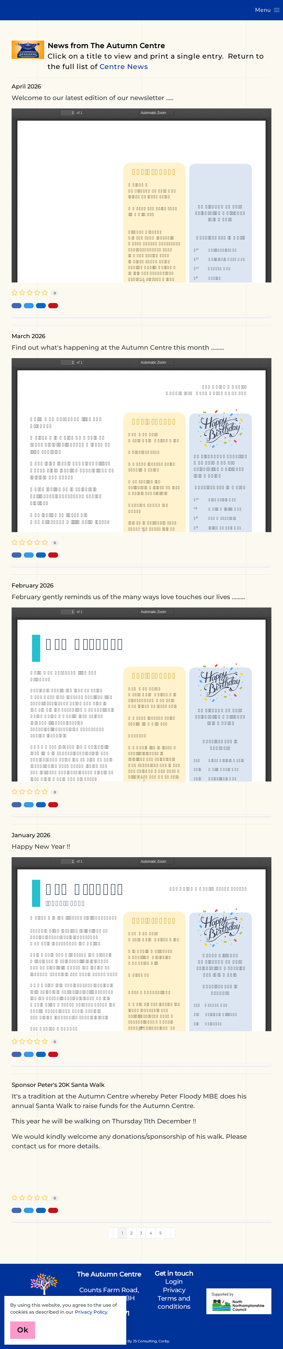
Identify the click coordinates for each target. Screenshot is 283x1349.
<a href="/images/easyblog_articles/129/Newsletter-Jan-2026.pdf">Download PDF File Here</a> (141, 944)
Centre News (124, 66)
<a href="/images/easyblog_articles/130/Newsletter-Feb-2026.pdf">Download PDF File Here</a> (141, 695)
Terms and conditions (174, 1302)
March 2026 (28, 336)
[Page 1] (122, 1233)
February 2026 (32, 585)
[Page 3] (141, 1233)
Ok (22, 1330)
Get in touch (174, 1273)
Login (174, 1281)
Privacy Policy (91, 1312)
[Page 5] (160, 1233)
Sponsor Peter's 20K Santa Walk (58, 1084)
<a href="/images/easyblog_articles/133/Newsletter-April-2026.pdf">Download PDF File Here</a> (141, 195)
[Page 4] (151, 1233)
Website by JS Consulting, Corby (140, 1341)
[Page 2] (131, 1233)
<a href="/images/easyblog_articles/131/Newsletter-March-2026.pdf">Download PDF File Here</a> (141, 445)
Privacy (174, 1290)
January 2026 (31, 835)
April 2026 (26, 86)
